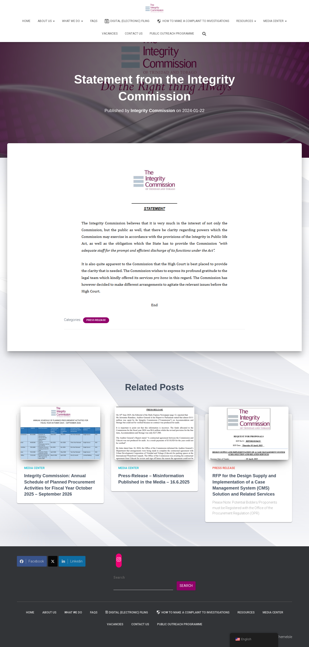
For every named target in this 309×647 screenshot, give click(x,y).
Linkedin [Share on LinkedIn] (72, 561)
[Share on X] (52, 561)
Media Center (275, 21)
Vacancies (110, 33)
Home (26, 21)
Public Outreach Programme (172, 33)
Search (119, 577)
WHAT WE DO (72, 21)
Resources (246, 21)
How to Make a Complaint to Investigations (193, 21)
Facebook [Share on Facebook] (32, 561)
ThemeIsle (284, 637)
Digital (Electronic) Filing (127, 21)
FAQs (93, 21)
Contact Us (133, 33)
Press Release (96, 320)
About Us (46, 21)
